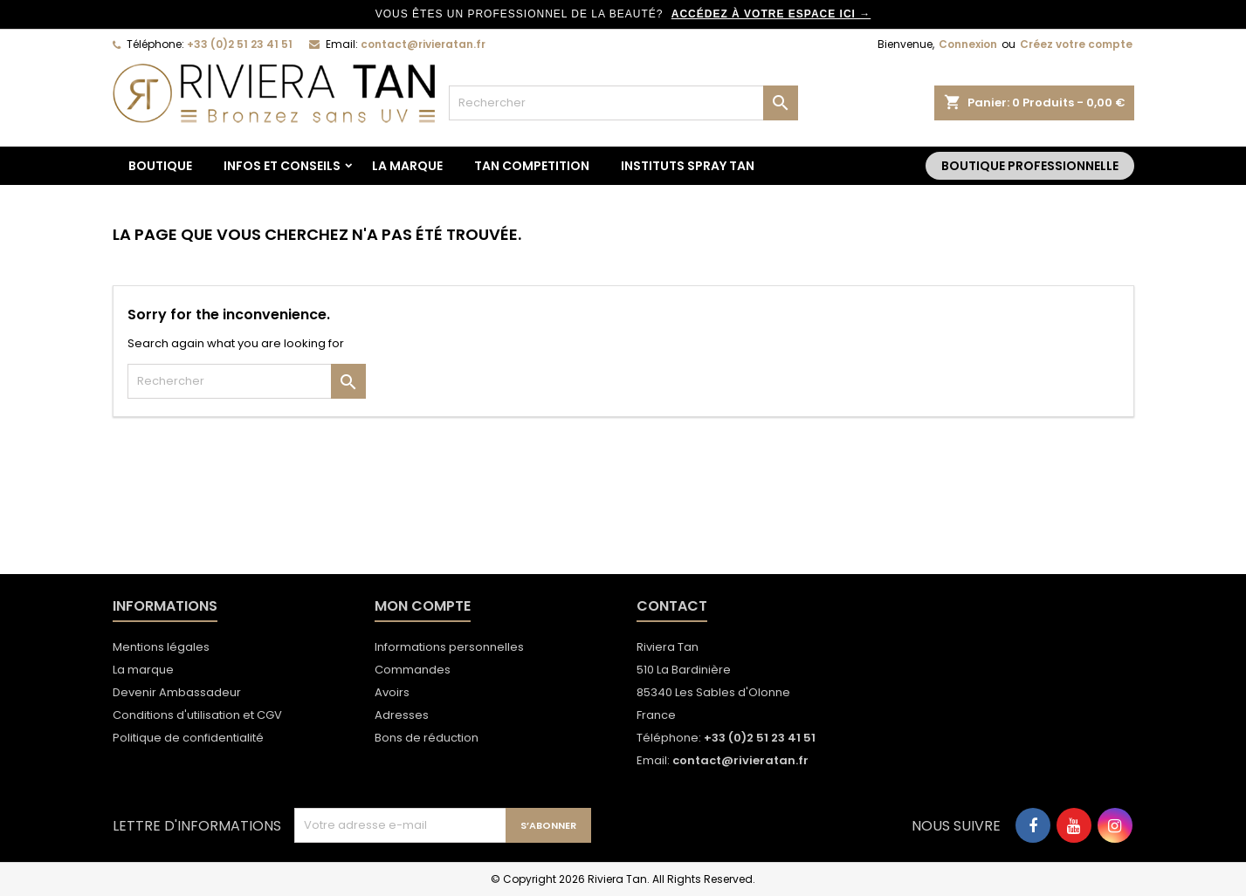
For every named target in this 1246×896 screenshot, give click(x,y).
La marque (407, 165)
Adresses (402, 715)
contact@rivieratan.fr (423, 44)
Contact (672, 606)
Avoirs (392, 692)
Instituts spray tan (687, 165)
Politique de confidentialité (188, 737)
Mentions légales (161, 647)
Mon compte (423, 606)
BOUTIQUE (160, 165)
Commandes (413, 669)
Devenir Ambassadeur (177, 692)
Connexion (968, 44)
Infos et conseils (282, 165)
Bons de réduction (426, 737)
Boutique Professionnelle (1030, 165)
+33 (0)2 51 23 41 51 (240, 44)
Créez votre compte (1076, 44)
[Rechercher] (623, 102)
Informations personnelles (449, 647)
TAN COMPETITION (531, 165)
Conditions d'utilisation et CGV (197, 715)
